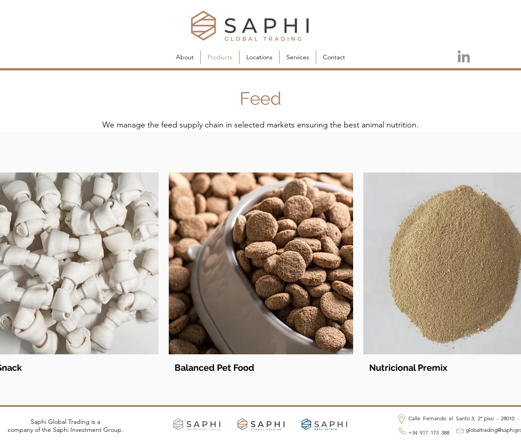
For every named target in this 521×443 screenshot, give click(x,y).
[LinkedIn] (463, 56)
